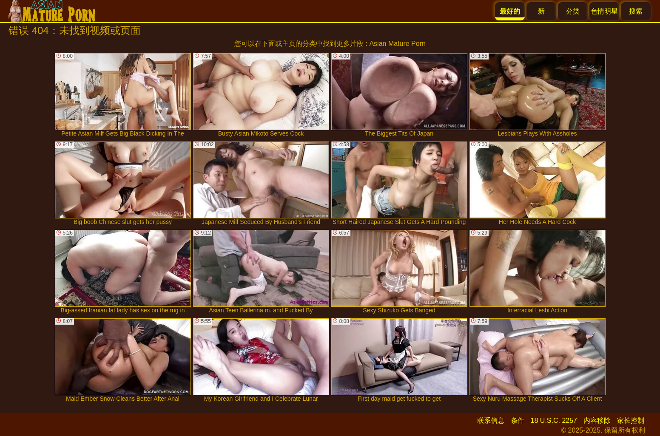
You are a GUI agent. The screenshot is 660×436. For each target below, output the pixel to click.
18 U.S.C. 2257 (554, 420)
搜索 (636, 11)
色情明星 (604, 11)
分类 (573, 11)
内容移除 (597, 420)
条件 (517, 420)
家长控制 (630, 420)
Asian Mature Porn (397, 43)
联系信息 (490, 420)
